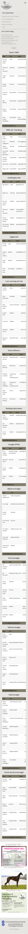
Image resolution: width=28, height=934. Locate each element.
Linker (3, 27)
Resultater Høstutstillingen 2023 (9, 40)
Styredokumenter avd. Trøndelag (10, 16)
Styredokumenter (6, 21)
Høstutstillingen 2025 (6, 35)
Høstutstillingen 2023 (6, 42)
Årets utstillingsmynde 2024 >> (14, 867)
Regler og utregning (7, 24)
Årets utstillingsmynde (8, 19)
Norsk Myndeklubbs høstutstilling (10, 36)
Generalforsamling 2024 (7, 38)
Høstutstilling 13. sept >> (14, 890)
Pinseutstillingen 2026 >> (14, 844)
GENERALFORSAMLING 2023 (8, 44)
